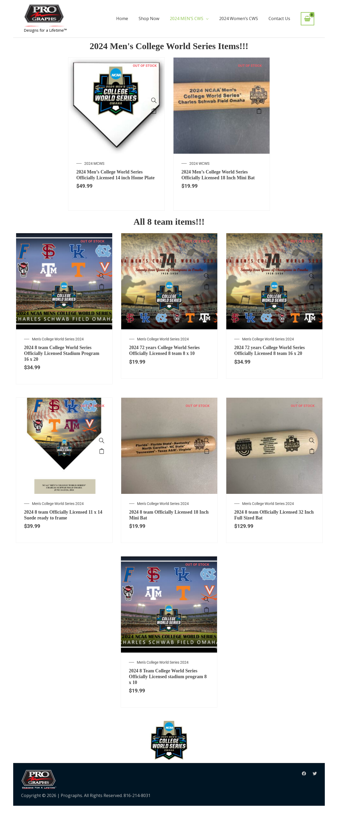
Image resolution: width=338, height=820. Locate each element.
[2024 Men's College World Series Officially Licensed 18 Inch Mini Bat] (259, 100)
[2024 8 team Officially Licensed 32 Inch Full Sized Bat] (312, 451)
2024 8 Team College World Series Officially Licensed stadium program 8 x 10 (167, 690)
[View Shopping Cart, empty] (307, 18)
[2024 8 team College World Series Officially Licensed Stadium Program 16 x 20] (102, 284)
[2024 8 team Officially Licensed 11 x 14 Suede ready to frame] (102, 451)
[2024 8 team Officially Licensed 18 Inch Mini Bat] (207, 451)
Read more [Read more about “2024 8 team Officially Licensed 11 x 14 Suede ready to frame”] (102, 462)
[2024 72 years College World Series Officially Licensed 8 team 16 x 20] (312, 284)
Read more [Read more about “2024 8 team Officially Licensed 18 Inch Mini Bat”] (207, 462)
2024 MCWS (94, 163)
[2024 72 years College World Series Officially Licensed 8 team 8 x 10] (207, 284)
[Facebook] (304, 788)
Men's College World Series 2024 (58, 347)
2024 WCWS (199, 163)
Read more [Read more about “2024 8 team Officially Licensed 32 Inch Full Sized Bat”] (312, 462)
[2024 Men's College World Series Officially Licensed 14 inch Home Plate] (154, 100)
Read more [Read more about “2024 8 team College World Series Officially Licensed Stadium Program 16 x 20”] (102, 295)
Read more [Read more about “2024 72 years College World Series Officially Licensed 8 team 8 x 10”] (207, 295)
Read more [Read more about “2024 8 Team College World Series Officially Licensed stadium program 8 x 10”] (206, 622)
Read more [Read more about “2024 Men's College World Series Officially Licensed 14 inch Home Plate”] (154, 111)
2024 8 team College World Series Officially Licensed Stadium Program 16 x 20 (62, 362)
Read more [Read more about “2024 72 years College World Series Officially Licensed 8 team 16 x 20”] (312, 295)
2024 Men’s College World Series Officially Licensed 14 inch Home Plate (113, 179)
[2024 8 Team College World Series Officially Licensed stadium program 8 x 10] (206, 611)
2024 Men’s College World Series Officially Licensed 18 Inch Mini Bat (218, 179)
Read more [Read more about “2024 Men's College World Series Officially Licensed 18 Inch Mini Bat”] (259, 111)
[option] (116, 138)
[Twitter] (315, 788)
